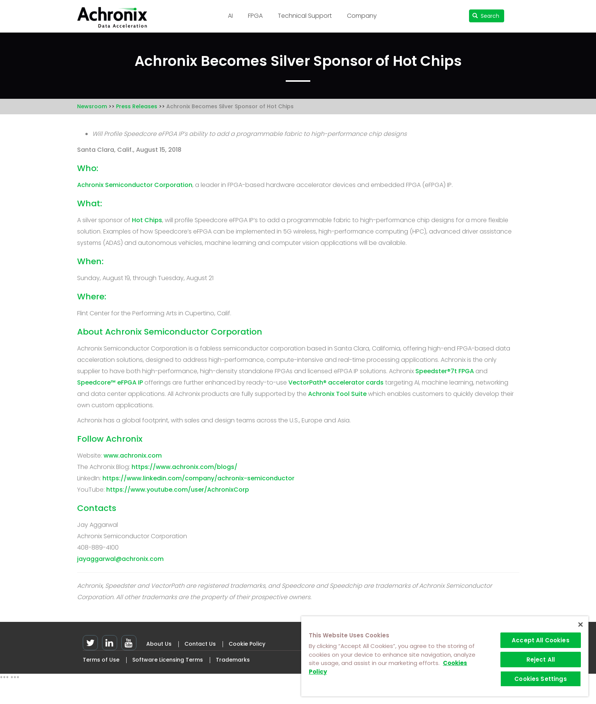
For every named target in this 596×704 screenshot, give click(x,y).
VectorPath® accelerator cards (336, 382)
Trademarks (233, 660)
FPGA (255, 15)
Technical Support (305, 15)
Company (362, 15)
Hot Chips (147, 220)
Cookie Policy (247, 644)
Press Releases (136, 106)
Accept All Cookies (541, 640)
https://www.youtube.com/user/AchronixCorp (177, 489)
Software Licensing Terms (167, 660)
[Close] (580, 624)
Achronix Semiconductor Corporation (134, 185)
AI (230, 15)
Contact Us (200, 644)
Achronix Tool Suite (337, 393)
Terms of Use (101, 660)
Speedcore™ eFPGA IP (110, 382)
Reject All (540, 660)
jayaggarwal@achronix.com (120, 558)
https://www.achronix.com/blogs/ (184, 467)
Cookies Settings (540, 679)
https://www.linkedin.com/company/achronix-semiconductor (198, 478)
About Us (159, 644)
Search (485, 16)
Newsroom (92, 106)
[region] (444, 656)
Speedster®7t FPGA (444, 371)
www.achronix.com (133, 455)
